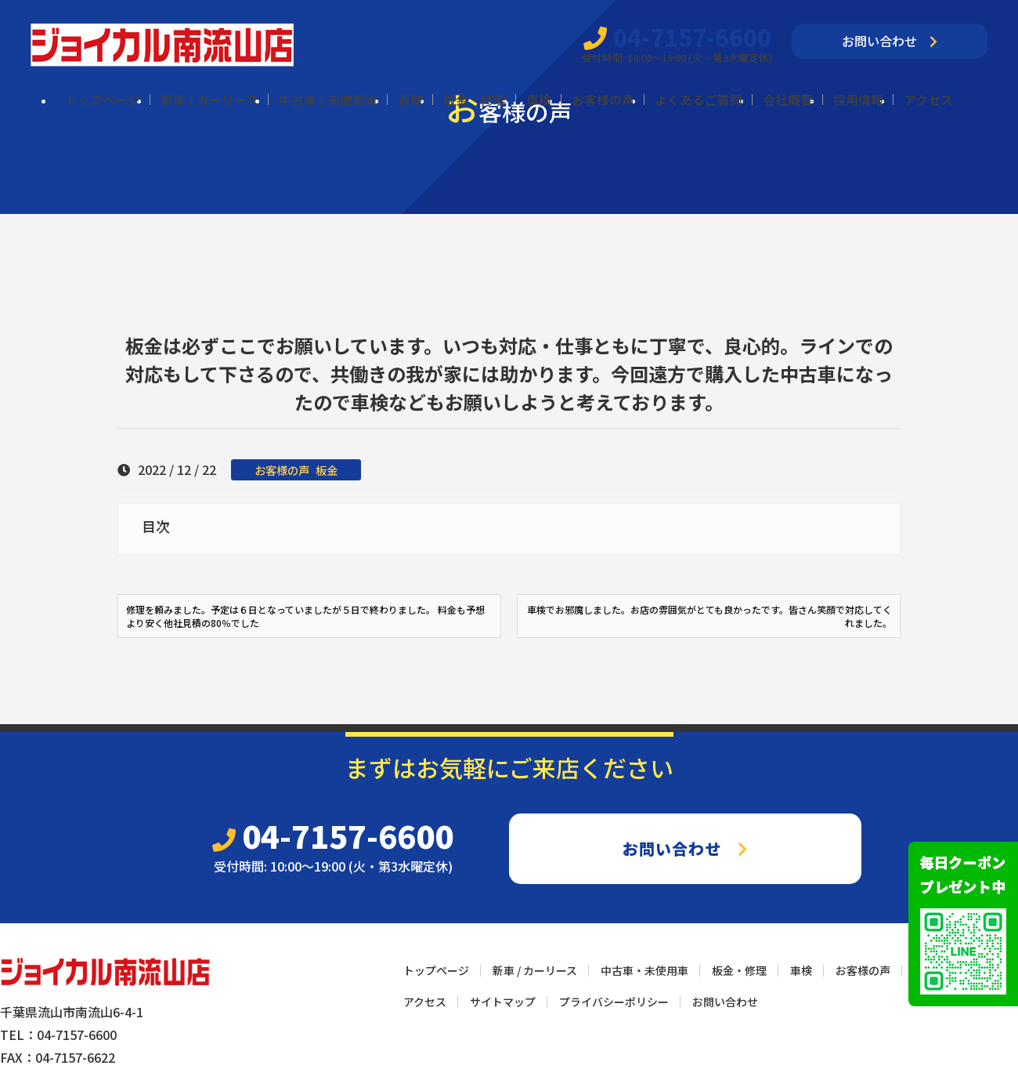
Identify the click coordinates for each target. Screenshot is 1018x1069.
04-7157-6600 (677, 37)
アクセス (928, 99)
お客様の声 (603, 99)
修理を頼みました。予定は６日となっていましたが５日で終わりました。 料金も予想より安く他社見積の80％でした (305, 616)
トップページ (102, 99)
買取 (410, 99)
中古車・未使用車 (644, 970)
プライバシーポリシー (614, 1001)
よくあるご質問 (698, 99)
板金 (327, 470)
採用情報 (858, 99)
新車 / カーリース (209, 99)
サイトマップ (503, 1001)
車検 (538, 99)
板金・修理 (474, 99)
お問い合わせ (889, 40)
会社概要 (788, 99)
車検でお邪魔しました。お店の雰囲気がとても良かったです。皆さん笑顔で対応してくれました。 (709, 616)
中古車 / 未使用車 (328, 99)
